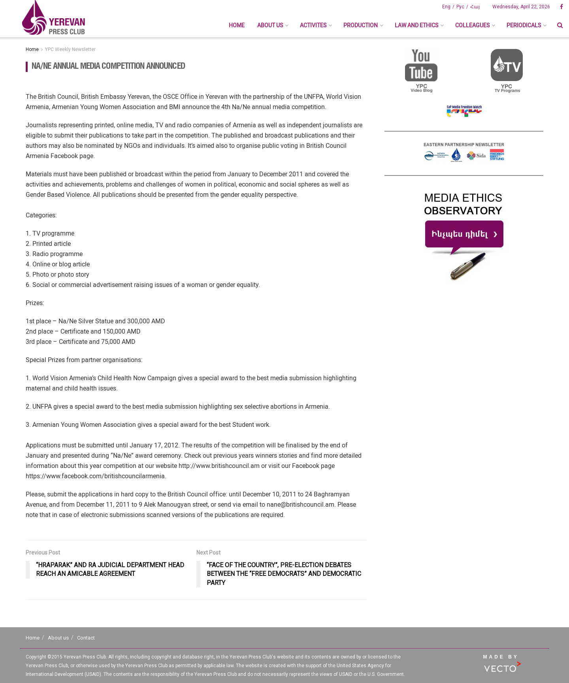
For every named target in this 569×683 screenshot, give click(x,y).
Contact (86, 638)
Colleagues (472, 25)
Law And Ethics (416, 25)
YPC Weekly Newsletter (70, 49)
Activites (313, 25)
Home (237, 25)
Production (360, 25)
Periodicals (524, 25)
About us (270, 25)
